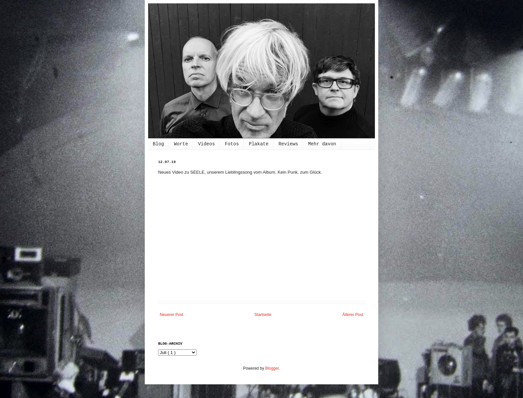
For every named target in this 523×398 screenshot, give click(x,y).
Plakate (259, 144)
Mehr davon (322, 144)
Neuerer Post (171, 314)
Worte (181, 144)
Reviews (288, 144)
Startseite (263, 314)
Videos (206, 144)
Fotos (232, 144)
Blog (158, 144)
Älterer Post (352, 314)
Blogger (272, 368)
